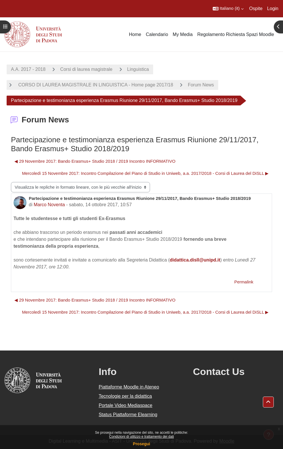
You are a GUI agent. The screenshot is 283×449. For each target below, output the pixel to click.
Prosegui (141, 444)
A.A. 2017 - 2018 (28, 69)
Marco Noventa (49, 204)
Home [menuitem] (135, 34)
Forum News (201, 84)
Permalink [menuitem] (243, 282)
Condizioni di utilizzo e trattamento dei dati (141, 437)
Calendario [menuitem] (157, 34)
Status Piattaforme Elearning (128, 414)
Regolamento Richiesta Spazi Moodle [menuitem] (235, 34)
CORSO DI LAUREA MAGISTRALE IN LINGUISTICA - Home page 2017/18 (95, 84)
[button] (228, 8)
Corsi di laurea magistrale (86, 69)
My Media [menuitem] (183, 34)
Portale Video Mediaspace (126, 405)
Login (272, 8)
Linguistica (138, 69)
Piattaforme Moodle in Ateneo (129, 386)
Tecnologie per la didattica (125, 396)
